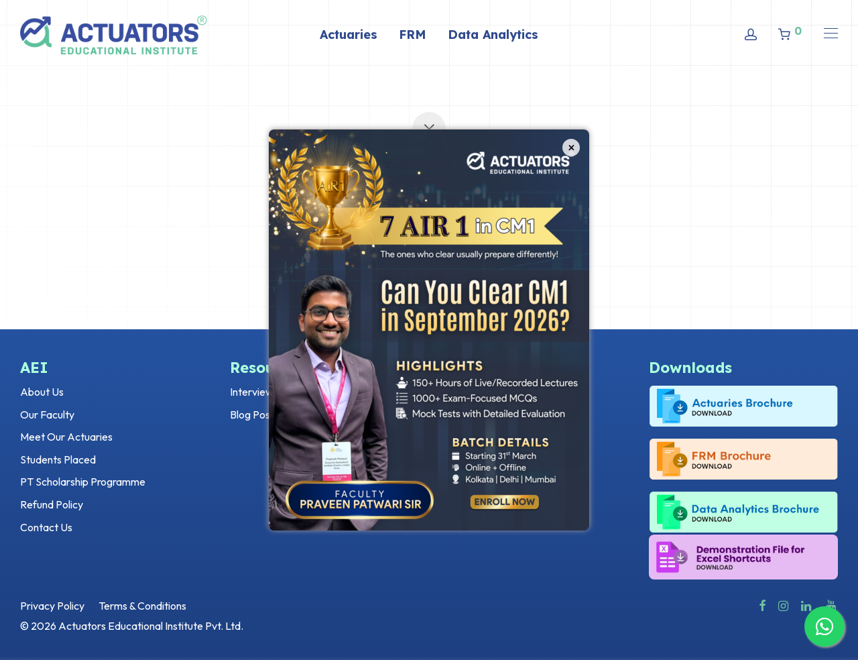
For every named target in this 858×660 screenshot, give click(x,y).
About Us (42, 391)
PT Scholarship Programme (82, 481)
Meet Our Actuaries (66, 436)
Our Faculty (47, 414)
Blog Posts (254, 414)
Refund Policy (51, 504)
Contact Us (46, 527)
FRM (412, 34)
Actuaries (348, 34)
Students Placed (58, 459)
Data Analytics (493, 34)
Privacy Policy (52, 605)
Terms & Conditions (142, 605)
